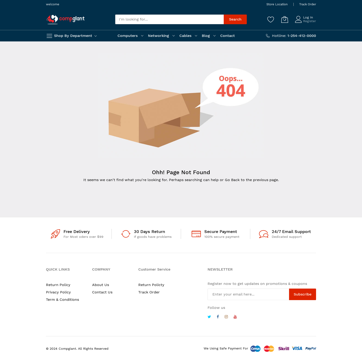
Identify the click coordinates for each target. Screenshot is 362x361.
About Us (100, 285)
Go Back (232, 180)
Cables (185, 35)
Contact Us (102, 292)
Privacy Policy (58, 292)
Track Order (307, 4)
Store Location (277, 4)
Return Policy (58, 285)
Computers (128, 35)
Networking (158, 35)
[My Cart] (284, 19)
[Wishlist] (270, 19)
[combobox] (169, 19)
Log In (308, 17)
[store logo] (65, 19)
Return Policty (151, 285)
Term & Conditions (62, 299)
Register (309, 21)
